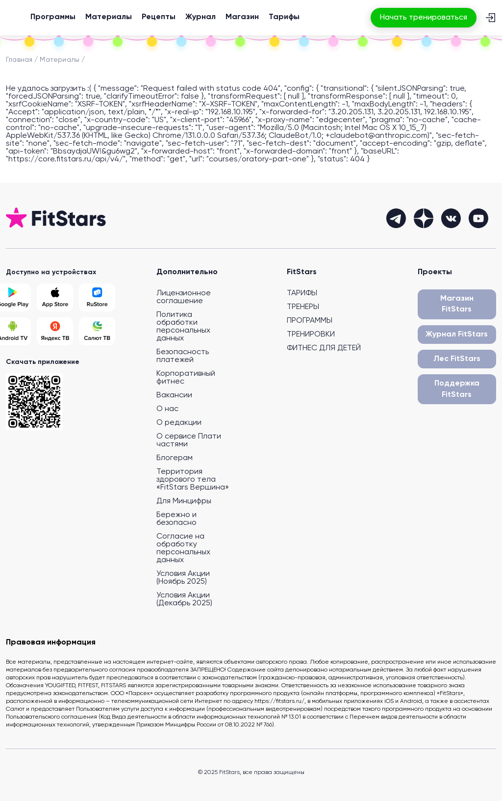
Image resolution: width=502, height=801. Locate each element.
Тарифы (284, 17)
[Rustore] (97, 297)
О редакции (178, 423)
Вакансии (174, 395)
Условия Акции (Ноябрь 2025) (183, 578)
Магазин (242, 17)
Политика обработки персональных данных (183, 326)
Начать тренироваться (423, 18)
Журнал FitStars (457, 334)
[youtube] (478, 218)
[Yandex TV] (55, 331)
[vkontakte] (451, 218)
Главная (19, 59)
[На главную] (15, 17)
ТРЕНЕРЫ (303, 307)
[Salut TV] (97, 331)
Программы (52, 17)
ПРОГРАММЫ (309, 321)
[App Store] (55, 297)
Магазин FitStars (457, 304)
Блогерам (174, 458)
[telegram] (396, 218)
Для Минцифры (183, 501)
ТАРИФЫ (302, 293)
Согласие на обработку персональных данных (183, 548)
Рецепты (159, 17)
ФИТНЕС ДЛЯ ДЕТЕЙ (324, 348)
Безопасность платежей (182, 356)
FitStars (302, 272)
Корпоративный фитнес (185, 378)
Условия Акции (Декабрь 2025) (184, 599)
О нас (167, 409)
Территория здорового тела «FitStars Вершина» (192, 479)
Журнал (200, 17)
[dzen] (423, 218)
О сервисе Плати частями (188, 440)
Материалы (108, 17)
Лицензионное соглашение (183, 297)
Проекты (435, 272)
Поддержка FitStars (456, 389)
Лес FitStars (456, 359)
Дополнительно (187, 272)
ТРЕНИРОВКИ (311, 334)
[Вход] (490, 18)
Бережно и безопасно (176, 519)
